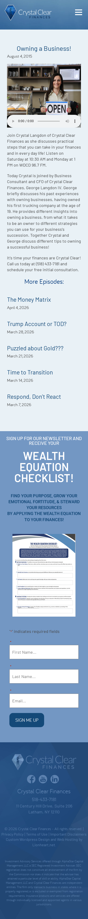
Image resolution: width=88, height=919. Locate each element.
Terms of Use (37, 834)
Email (10, 691)
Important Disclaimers (68, 834)
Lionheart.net (43, 844)
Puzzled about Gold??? (35, 348)
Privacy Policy (12, 834)
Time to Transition (30, 372)
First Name (10, 642)
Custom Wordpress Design (28, 839)
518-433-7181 (44, 799)
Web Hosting (67, 839)
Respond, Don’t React (34, 396)
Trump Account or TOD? (37, 323)
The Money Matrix (29, 299)
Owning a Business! (44, 48)
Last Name (10, 666)
